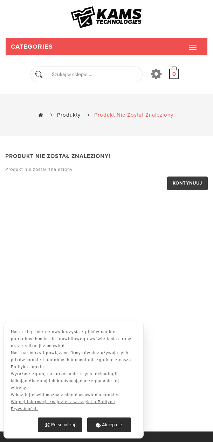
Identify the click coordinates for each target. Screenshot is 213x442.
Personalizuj (60, 425)
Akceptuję (109, 425)
